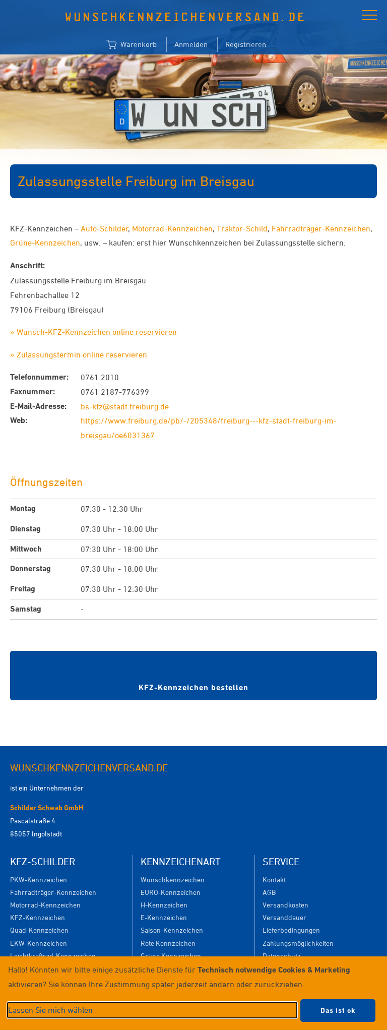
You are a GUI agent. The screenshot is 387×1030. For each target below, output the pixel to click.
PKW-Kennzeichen (38, 879)
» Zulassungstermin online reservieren (78, 354)
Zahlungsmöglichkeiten (298, 943)
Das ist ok (337, 1010)
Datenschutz (282, 955)
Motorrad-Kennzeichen (172, 228)
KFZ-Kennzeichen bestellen (193, 687)
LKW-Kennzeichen (38, 943)
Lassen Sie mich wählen (50, 1009)
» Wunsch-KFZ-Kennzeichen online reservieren (93, 331)
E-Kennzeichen (164, 917)
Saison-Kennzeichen (172, 930)
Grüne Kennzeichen (171, 955)
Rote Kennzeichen (168, 943)
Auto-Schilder (104, 228)
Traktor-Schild (242, 228)
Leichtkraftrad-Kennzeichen (53, 955)
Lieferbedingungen (291, 930)
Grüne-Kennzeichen (45, 242)
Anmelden (191, 44)
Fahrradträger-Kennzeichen (321, 228)
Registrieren (245, 44)
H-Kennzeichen (164, 904)
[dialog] (193, 993)
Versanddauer (284, 917)
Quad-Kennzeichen (39, 930)
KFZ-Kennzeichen (37, 917)
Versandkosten (285, 904)
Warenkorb (131, 45)
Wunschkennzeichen (173, 879)
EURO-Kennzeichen (171, 892)
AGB (269, 892)
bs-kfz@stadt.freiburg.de (125, 406)
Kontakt (274, 879)
